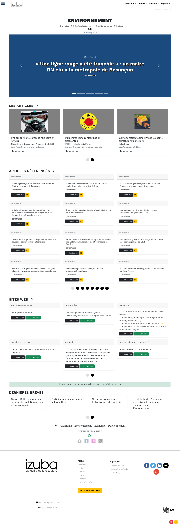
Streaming (115, 472)
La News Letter (90, 490)
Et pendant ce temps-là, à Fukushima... (140, 323)
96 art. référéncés (81, 26)
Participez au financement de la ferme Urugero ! (68, 400)
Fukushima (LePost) (20, 342)
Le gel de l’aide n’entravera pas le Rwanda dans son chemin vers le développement (147, 403)
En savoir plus (18, 151)
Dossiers (82, 479)
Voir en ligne (33, 317)
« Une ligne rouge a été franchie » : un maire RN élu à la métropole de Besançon (90, 67)
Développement (117, 425)
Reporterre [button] (90, 57)
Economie (100, 425)
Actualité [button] (129, 3)
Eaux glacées (70, 305)
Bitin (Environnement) (21, 305)
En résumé (18, 195)
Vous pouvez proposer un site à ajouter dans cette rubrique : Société (90, 384)
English (82, 475)
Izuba (41, 507)
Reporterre (15, 177)
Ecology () (90, 32)
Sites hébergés (85, 482)
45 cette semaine (102, 26)
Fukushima (123, 305)
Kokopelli (68, 342)
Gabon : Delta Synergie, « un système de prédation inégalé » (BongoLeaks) (27, 402)
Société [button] (153, 3)
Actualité (83, 465)
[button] (21, 65)
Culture (82, 468)
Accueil (158, 9)
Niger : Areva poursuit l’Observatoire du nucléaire (107, 400)
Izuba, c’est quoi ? (118, 465)
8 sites (118, 26)
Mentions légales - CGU (47, 502)
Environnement (83, 425)
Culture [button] (142, 3)
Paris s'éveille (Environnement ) (133, 342)
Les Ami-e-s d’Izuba (119, 469)
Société (167, 9)
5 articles (63, 26)
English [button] (164, 3)
